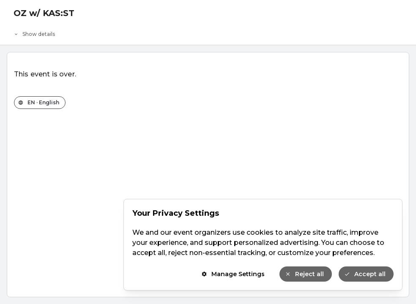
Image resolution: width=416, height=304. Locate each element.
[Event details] (208, 32)
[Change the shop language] (40, 102)
